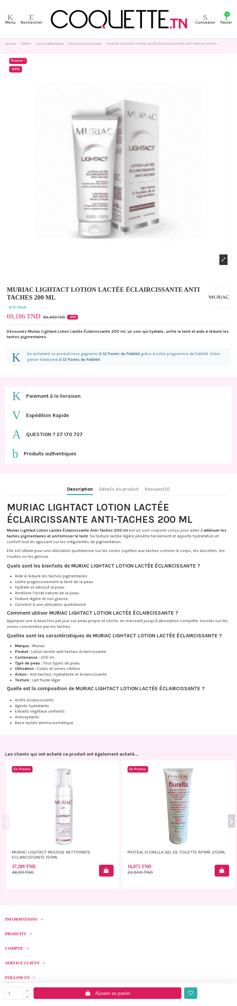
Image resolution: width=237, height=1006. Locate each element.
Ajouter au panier (108, 993)
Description (80, 489)
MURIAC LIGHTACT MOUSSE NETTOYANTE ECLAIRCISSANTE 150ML (51, 854)
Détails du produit (119, 489)
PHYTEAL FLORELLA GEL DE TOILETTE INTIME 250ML (176, 852)
